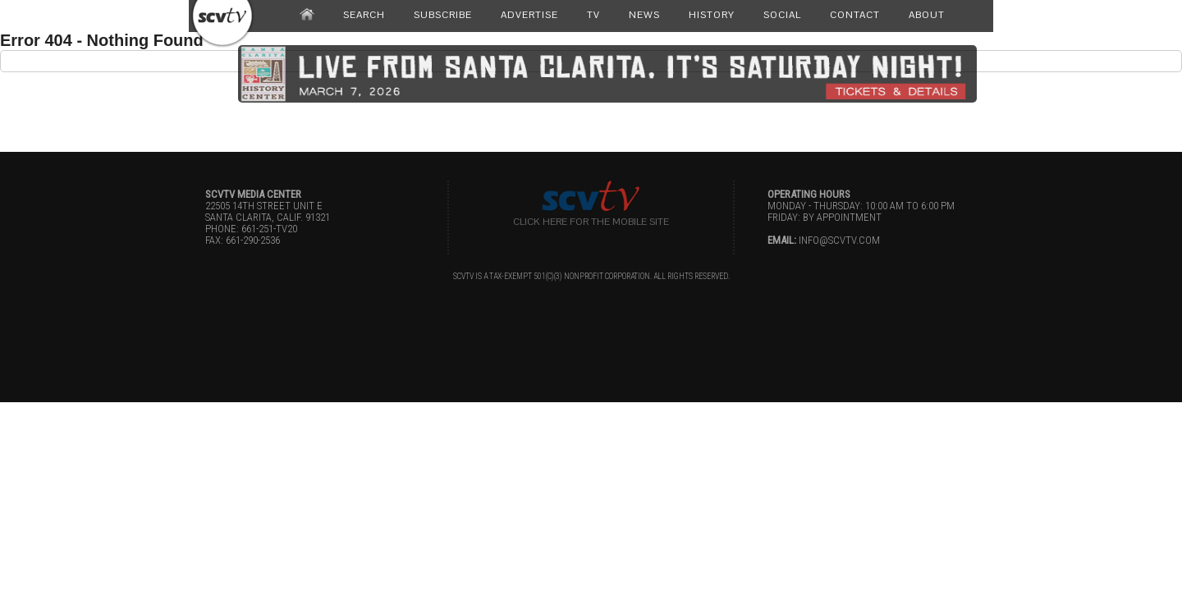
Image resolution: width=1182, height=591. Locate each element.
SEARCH (364, 14)
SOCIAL (782, 14)
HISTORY (712, 14)
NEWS (644, 14)
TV (593, 14)
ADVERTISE (529, 14)
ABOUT (927, 14)
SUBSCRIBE (443, 14)
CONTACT (855, 14)
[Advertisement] (591, 109)
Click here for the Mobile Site (591, 221)
